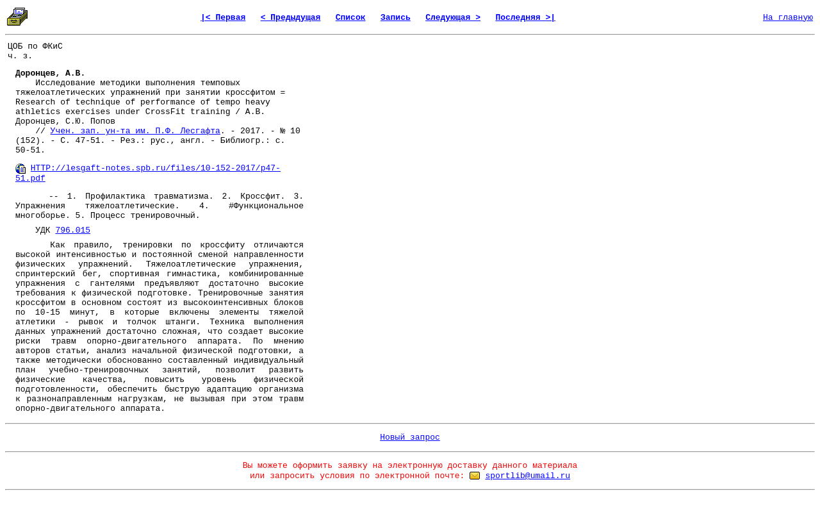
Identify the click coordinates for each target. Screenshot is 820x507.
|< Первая (223, 17)
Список (351, 17)
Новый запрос (410, 437)
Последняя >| (525, 17)
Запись (396, 17)
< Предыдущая (291, 17)
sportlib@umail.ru (527, 476)
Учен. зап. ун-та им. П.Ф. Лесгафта (135, 131)
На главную (788, 17)
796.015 (72, 230)
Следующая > (452, 17)
